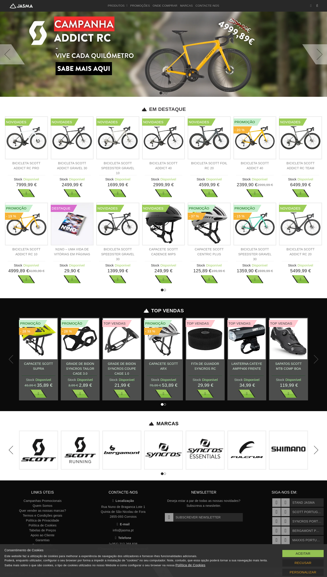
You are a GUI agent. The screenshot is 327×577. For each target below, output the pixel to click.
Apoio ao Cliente (42, 535)
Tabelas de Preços (42, 530)
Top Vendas (163, 311)
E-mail (123, 524)
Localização (123, 500)
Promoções (140, 5)
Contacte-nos (207, 5)
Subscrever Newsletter (193, 517)
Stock (18, 179)
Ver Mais (26, 193)
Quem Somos (42, 505)
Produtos (118, 5)
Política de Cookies (43, 525)
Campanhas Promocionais (42, 501)
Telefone (123, 537)
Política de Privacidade (42, 520)
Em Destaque (163, 109)
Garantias (43, 540)
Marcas (186, 5)
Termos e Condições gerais (42, 515)
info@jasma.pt (123, 530)
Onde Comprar (165, 5)
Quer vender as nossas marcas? (42, 510)
